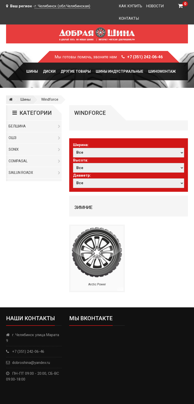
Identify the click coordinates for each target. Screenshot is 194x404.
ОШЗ (34, 138)
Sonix (34, 149)
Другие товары (76, 71)
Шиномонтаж (162, 71)
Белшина (34, 126)
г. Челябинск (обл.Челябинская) (62, 6)
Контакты (129, 18)
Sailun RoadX (34, 173)
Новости (155, 6)
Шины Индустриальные (119, 71)
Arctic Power (97, 284)
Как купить (130, 6)
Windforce (49, 99)
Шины (32, 71)
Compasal (34, 161)
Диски (49, 71)
